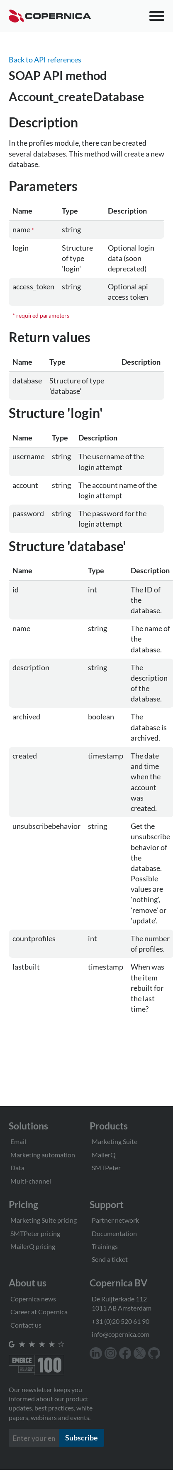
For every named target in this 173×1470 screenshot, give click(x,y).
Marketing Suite (114, 1141)
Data (17, 1168)
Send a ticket (110, 1259)
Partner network (115, 1220)
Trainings (105, 1246)
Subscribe (81, 1437)
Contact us (25, 1325)
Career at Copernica (39, 1312)
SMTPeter (106, 1168)
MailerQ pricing (32, 1246)
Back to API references (45, 59)
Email (18, 1141)
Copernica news (33, 1299)
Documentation (114, 1233)
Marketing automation (42, 1155)
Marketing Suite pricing (43, 1220)
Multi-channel (30, 1181)
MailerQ (104, 1155)
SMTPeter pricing (35, 1233)
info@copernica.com (120, 1334)
